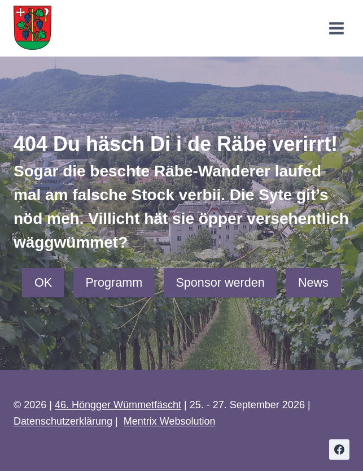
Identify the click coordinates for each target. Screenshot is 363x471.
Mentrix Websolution (170, 421)
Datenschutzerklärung (63, 421)
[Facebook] (339, 449)
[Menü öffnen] (336, 28)
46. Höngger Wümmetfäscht (118, 404)
